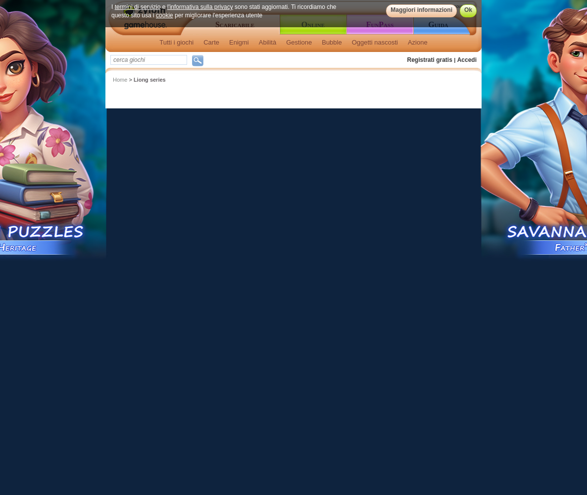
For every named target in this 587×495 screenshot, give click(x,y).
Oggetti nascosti (375, 42)
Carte (211, 42)
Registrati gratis (429, 59)
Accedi (467, 59)
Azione (418, 42)
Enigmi (239, 42)
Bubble (332, 42)
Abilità (267, 42)
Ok (468, 9)
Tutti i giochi (176, 42)
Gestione (299, 42)
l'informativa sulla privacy (200, 6)
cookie (164, 15)
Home (120, 80)
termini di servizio (138, 6)
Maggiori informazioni (421, 9)
